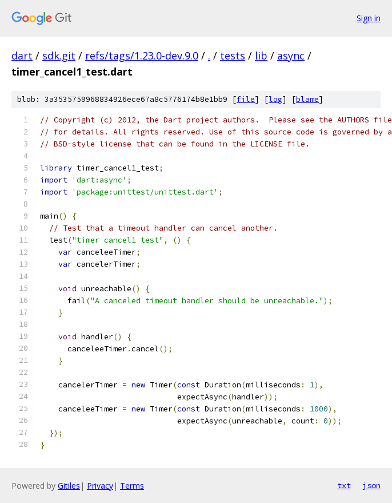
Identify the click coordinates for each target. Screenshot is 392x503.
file (246, 99)
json (371, 485)
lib (261, 55)
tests (232, 55)
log (275, 99)
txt (344, 485)
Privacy (100, 485)
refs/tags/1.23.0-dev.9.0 (141, 55)
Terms (132, 485)
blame (307, 99)
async (291, 55)
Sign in (369, 18)
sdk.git (58, 55)
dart (22, 55)
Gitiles (69, 485)
